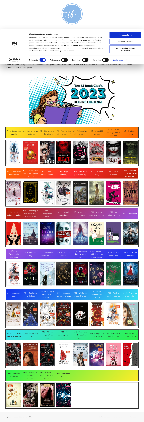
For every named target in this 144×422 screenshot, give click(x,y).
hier (43, 61)
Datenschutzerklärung (108, 417)
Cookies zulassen (125, 5)
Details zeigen (118, 31)
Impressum (123, 417)
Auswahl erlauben (125, 12)
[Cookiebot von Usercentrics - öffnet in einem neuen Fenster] (14, 30)
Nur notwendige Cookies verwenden (125, 20)
